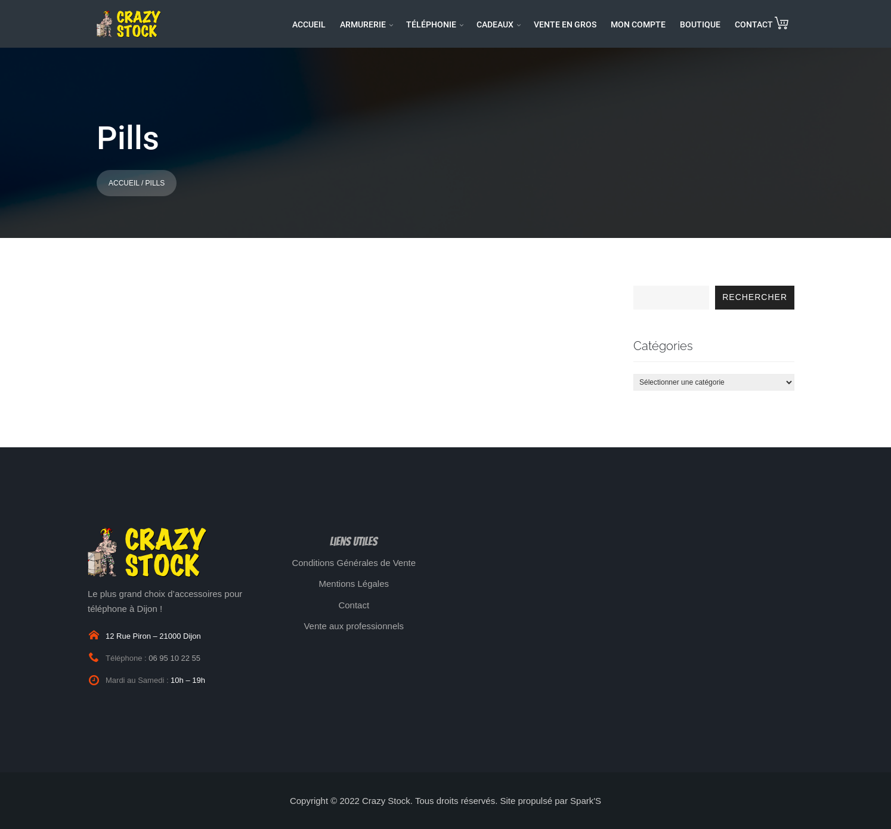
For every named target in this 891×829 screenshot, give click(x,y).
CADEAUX (495, 24)
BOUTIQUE (700, 24)
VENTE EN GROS (565, 24)
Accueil (124, 183)
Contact (353, 605)
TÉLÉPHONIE (431, 24)
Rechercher (754, 297)
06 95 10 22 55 (174, 658)
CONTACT (754, 24)
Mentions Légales (353, 584)
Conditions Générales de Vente (354, 563)
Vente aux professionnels (354, 626)
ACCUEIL (309, 24)
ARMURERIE (363, 24)
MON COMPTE (638, 24)
